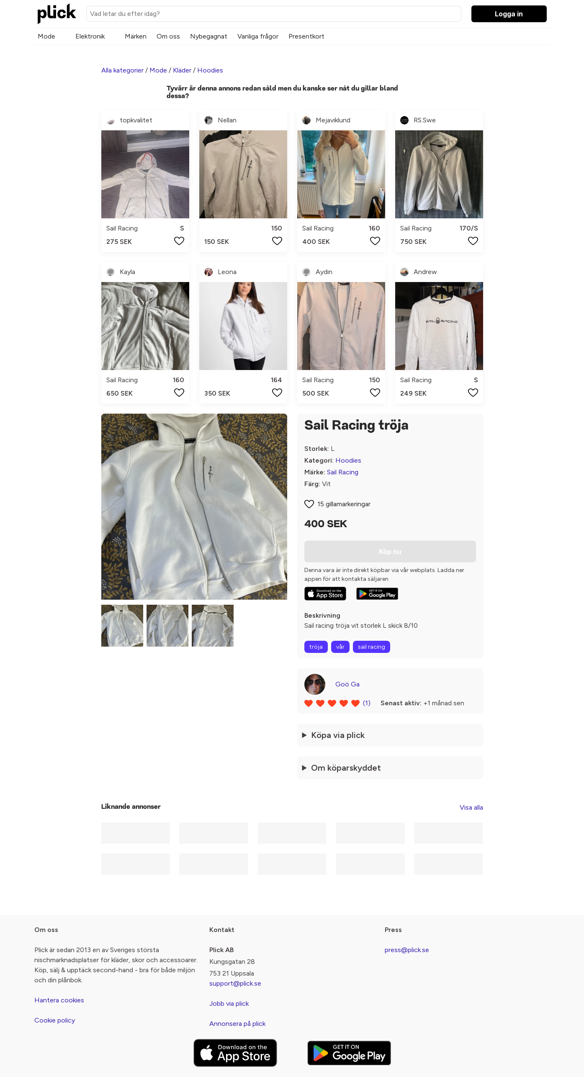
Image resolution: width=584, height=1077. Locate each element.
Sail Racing (342, 472)
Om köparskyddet (346, 768)
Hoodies (210, 70)
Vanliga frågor (257, 36)
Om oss (168, 36)
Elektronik (90, 36)
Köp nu (390, 551)
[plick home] (57, 13)
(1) (366, 703)
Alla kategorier (122, 70)
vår (340, 646)
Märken (136, 36)
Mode (46, 36)
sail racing (371, 646)
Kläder (182, 70)
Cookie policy (54, 1020)
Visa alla (471, 807)
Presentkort (306, 36)
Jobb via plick (229, 1003)
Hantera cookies (59, 1000)
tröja (316, 646)
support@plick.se (235, 983)
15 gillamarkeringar (343, 504)
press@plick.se (407, 950)
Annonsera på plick (237, 1024)
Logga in (509, 14)
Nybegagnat (208, 36)
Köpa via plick (338, 735)
